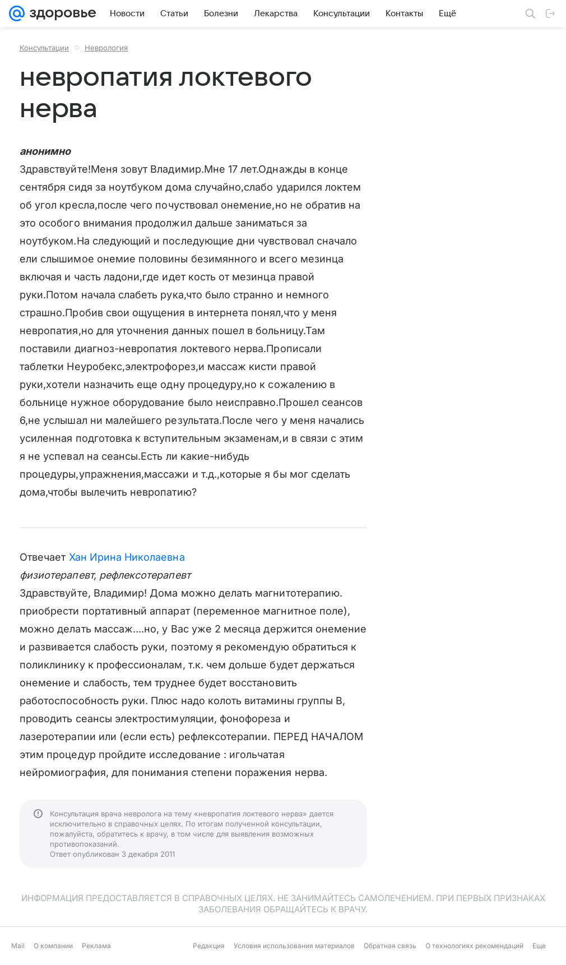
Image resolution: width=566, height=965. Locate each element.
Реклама (96, 945)
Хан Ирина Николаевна (127, 557)
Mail (18, 945)
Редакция (209, 945)
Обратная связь (390, 945)
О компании (53, 945)
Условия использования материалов (294, 945)
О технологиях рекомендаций (474, 945)
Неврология (106, 47)
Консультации (44, 47)
